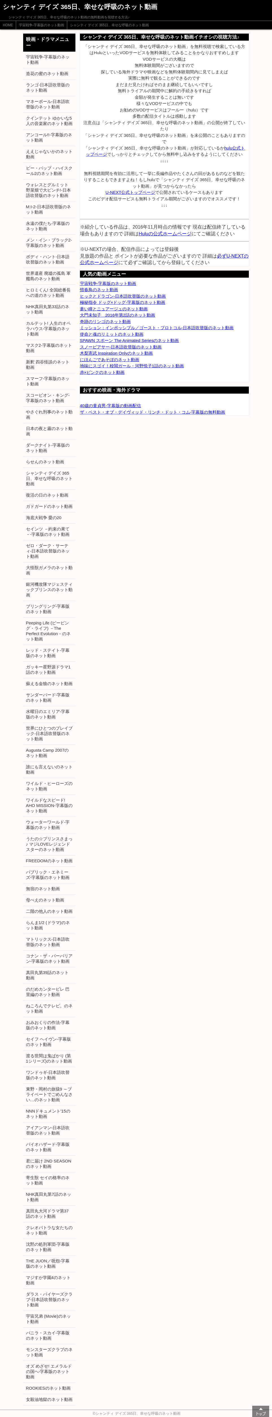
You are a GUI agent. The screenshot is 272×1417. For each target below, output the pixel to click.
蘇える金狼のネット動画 (49, 683)
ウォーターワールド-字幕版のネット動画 (48, 825)
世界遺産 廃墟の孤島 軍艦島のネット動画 (48, 276)
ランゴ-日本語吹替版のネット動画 (48, 87)
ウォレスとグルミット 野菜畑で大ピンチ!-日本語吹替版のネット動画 (48, 190)
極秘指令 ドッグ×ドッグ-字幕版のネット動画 (123, 302)
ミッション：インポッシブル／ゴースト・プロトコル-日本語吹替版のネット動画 (157, 327)
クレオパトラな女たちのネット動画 (49, 1230)
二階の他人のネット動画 (49, 911)
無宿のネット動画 (43, 888)
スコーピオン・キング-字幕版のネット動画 (48, 398)
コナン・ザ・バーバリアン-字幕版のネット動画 (49, 958)
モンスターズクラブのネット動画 (49, 1352)
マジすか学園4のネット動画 (48, 1280)
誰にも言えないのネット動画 (49, 769)
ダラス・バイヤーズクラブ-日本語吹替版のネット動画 (49, 1299)
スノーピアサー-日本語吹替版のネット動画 (121, 347)
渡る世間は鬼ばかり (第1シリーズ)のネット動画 (49, 1058)
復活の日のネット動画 (47, 495)
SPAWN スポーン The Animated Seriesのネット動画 (129, 340)
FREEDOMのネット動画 (49, 860)
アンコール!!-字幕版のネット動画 (49, 137)
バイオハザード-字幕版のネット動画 (48, 1147)
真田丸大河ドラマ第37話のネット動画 (47, 1213)
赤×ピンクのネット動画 (102, 372)
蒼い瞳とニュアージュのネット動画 (114, 308)
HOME (8, 25)
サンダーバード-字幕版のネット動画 (48, 697)
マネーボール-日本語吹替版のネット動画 (48, 104)
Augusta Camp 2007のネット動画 (47, 753)
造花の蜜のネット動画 (47, 73)
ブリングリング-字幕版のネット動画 (48, 609)
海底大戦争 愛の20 (44, 517)
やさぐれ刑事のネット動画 (49, 414)
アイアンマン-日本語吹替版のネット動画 (48, 1130)
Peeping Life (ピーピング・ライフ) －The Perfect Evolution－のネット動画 (48, 630)
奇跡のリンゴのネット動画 (105, 321)
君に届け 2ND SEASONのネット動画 (48, 1164)
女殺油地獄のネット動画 (49, 1399)
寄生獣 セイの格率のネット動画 (47, 1180)
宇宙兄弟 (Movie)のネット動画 (48, 1319)
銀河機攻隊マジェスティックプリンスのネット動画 (49, 589)
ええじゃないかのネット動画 (49, 154)
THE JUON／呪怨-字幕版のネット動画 (48, 1263)
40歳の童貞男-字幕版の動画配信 (110, 405)
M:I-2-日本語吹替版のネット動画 (48, 209)
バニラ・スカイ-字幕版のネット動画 (48, 1335)
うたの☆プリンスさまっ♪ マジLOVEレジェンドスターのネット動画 (49, 844)
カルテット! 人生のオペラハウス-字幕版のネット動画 (48, 328)
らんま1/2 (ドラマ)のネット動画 (48, 925)
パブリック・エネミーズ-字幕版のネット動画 (48, 875)
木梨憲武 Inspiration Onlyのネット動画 (116, 353)
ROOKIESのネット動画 (48, 1388)
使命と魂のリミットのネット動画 (111, 334)
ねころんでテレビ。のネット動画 (49, 1008)
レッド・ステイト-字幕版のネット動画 (48, 653)
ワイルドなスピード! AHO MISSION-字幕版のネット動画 (49, 805)
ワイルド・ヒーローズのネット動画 (49, 786)
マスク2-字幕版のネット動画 (49, 348)
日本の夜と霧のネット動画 (49, 431)
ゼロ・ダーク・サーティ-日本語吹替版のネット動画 (48, 551)
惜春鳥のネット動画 (99, 289)
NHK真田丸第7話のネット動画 (48, 1197)
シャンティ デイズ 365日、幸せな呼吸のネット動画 (109, 25)
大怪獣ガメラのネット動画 (49, 570)
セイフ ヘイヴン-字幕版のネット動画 (48, 1042)
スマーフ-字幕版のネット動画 (48, 381)
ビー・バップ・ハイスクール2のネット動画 (49, 171)
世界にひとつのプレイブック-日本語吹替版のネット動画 (49, 733)
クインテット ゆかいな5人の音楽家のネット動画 (49, 121)
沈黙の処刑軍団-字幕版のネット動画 (48, 1247)
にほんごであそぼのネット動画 (109, 359)
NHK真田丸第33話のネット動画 (47, 309)
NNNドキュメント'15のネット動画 (48, 1114)
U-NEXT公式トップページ (130, 192)
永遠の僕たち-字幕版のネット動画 (48, 226)
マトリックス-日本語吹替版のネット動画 (48, 942)
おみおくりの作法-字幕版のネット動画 (48, 1025)
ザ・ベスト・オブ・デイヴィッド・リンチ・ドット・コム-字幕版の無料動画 (152, 412)
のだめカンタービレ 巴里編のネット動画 (47, 992)
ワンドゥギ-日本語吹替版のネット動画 (48, 1075)
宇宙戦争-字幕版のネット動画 (41, 25)
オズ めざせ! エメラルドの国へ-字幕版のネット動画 (49, 1371)
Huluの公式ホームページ (165, 233)
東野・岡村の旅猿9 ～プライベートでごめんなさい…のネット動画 (49, 1094)
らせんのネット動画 (45, 461)
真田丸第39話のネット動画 (47, 975)
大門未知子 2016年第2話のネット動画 (117, 315)
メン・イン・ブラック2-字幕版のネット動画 (49, 243)
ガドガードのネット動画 (49, 506)
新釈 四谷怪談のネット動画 (47, 364)
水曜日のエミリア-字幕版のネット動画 (48, 714)
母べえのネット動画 (45, 900)
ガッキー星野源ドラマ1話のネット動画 (48, 669)
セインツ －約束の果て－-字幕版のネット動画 (48, 532)
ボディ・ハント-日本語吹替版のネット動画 (48, 259)
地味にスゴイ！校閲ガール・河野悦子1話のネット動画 (132, 365)
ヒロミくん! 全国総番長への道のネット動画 (48, 293)
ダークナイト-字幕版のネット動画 (48, 448)
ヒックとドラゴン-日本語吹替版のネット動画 (123, 296)
